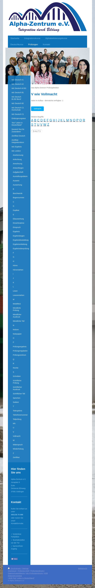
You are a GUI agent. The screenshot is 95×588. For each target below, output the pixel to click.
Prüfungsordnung (37, 571)
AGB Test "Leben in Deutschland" (22, 578)
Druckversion (14, 568)
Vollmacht (37, 109)
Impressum (12, 571)
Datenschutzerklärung (16, 573)
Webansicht (82, 568)
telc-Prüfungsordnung (34, 573)
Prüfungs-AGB (23, 571)
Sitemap (25, 568)
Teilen (14, 559)
